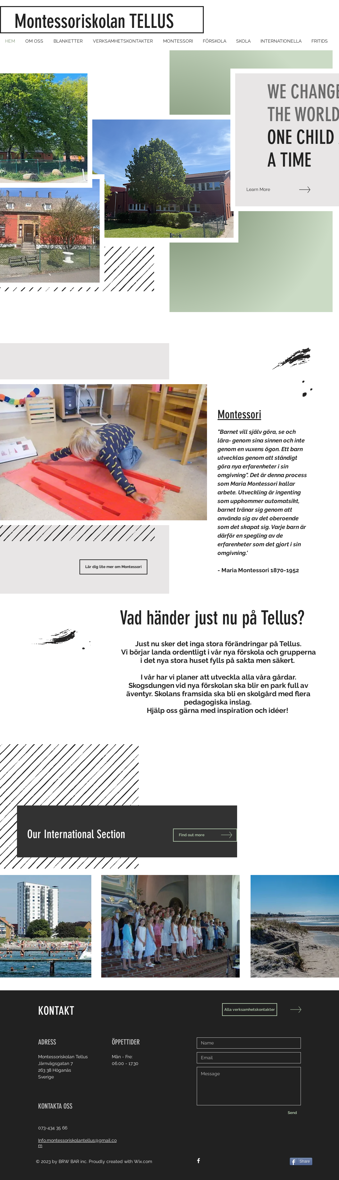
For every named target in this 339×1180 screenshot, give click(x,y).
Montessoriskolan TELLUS (98, 21)
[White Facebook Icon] (198, 1160)
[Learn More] (273, 189)
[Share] (301, 1161)
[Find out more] (205, 835)
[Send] (292, 1112)
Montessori (239, 414)
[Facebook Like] (284, 1163)
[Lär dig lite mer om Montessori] (113, 566)
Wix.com (143, 1161)
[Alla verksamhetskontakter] (249, 1009)
